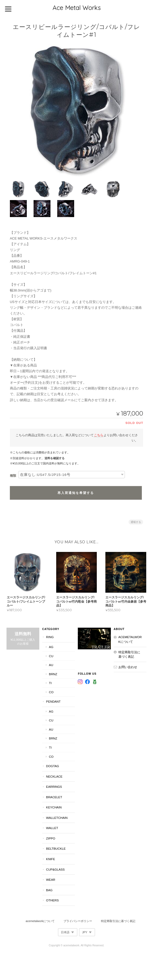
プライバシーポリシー (77, 920)
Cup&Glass (55, 869)
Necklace (54, 776)
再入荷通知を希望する (76, 492)
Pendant (53, 701)
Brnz (53, 673)
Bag (49, 889)
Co (51, 691)
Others (52, 900)
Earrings (54, 786)
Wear (50, 879)
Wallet (52, 827)
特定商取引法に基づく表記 (130, 654)
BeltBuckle (55, 848)
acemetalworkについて (130, 639)
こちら (98, 434)
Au (51, 664)
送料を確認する (54, 457)
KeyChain (53, 807)
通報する (136, 521)
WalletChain (56, 817)
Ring (49, 636)
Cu (51, 655)
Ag (51, 646)
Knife (50, 858)
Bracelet (54, 796)
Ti (50, 682)
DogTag (52, 765)
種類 (13, 475)
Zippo (50, 837)
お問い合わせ (128, 666)
